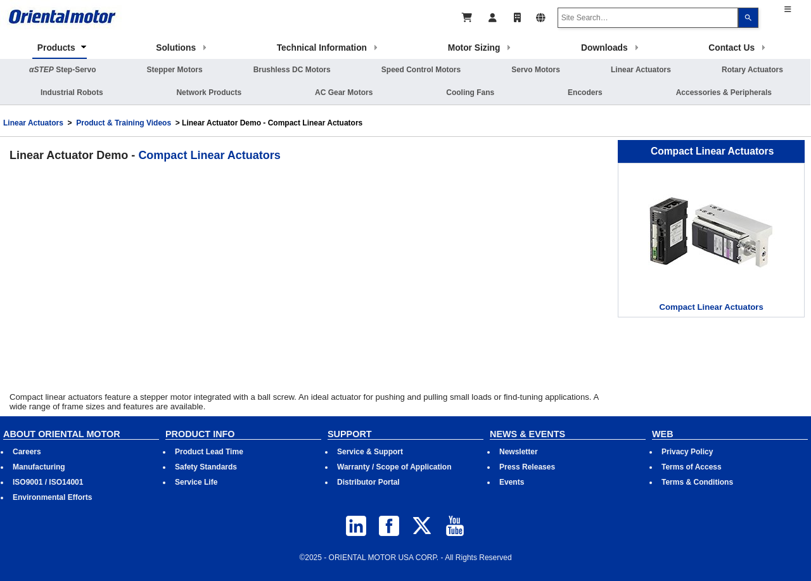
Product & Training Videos (123, 122)
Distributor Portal (368, 482)
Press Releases (527, 467)
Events (511, 482)
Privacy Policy (687, 451)
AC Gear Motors (344, 92)
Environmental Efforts (52, 497)
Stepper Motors (175, 69)
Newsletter (518, 451)
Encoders (585, 92)
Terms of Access (691, 467)
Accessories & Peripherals (724, 92)
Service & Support (370, 451)
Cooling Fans (470, 92)
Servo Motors (535, 69)
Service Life (196, 482)
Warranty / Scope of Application (394, 467)
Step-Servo (62, 69)
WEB (663, 434)
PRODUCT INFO (200, 434)
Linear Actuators (641, 69)
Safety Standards (206, 467)
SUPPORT (350, 434)
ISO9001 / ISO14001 (48, 482)
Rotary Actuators (752, 69)
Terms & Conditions (697, 482)
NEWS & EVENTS (527, 434)
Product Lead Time (209, 451)
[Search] (748, 18)
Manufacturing (39, 467)
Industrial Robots (72, 92)
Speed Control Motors (421, 69)
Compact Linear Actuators (209, 155)
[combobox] (648, 18)
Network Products (208, 92)
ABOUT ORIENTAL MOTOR (61, 434)
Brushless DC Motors (292, 69)
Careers (27, 451)
